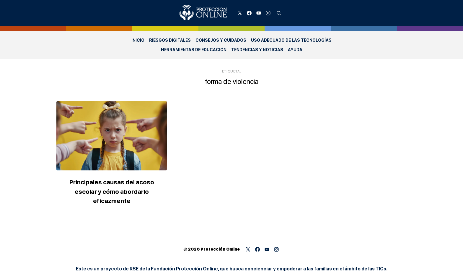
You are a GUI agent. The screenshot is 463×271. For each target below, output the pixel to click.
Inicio (137, 40)
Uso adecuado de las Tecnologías (291, 40)
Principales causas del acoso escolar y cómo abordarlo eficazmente (114, 190)
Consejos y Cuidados (220, 40)
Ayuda (295, 49)
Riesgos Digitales (170, 40)
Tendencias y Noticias (257, 49)
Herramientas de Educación (193, 49)
